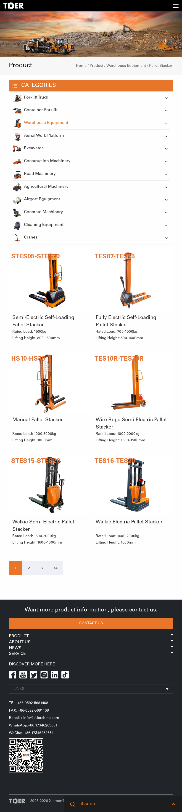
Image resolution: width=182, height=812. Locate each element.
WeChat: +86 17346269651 (31, 733)
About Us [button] (91, 642)
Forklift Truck (30, 97)
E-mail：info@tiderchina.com (34, 718)
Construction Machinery (42, 161)
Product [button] (91, 636)
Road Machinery (34, 174)
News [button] (91, 648)
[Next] (42, 568)
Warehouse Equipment (126, 66)
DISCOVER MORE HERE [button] (32, 664)
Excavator (28, 148)
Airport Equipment (36, 199)
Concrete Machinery (38, 212)
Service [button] (91, 654)
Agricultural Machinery (41, 187)
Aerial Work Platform (38, 136)
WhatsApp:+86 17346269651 (33, 725)
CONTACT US (91, 623)
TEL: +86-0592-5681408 (28, 703)
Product (96, 66)
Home (81, 66)
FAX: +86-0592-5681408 (29, 711)
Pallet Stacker (160, 66)
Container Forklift (35, 110)
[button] (173, 804)
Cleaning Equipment (38, 225)
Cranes (25, 237)
